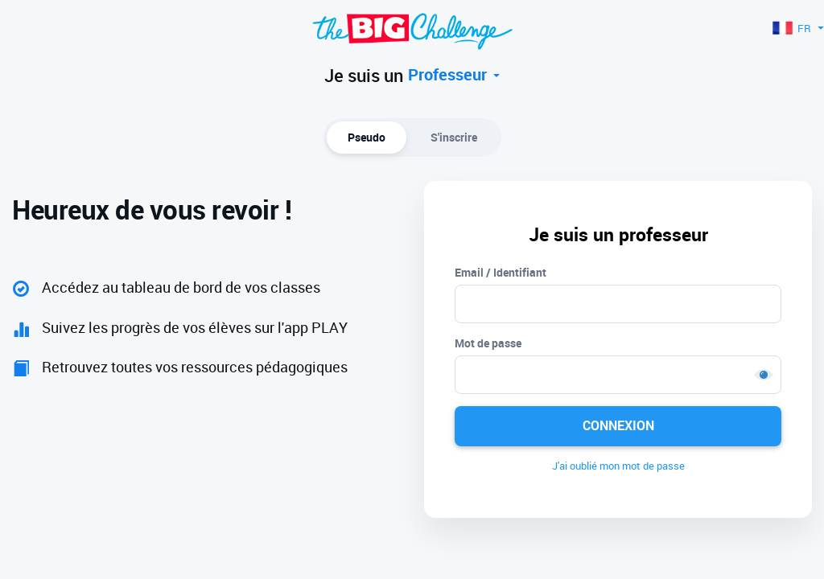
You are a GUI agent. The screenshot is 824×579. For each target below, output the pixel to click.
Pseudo (366, 137)
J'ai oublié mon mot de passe (618, 465)
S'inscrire (454, 137)
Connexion (618, 425)
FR (798, 28)
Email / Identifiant (500, 272)
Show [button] (763, 374)
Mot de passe (488, 343)
